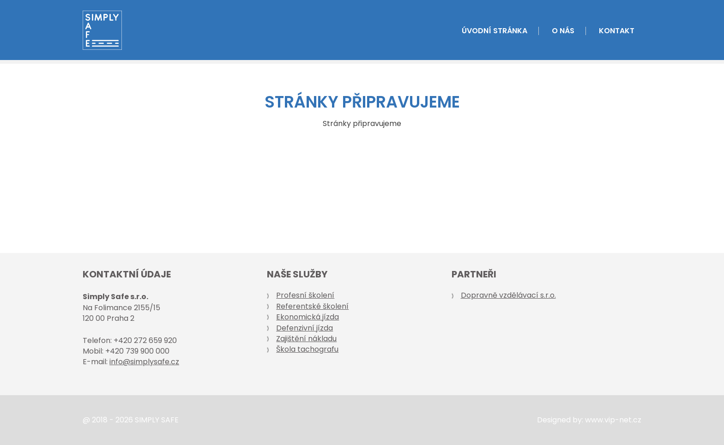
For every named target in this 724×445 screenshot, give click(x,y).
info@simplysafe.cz (144, 361)
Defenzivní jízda (304, 328)
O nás (563, 31)
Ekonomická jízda (307, 317)
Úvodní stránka (494, 31)
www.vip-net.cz (613, 420)
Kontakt (616, 31)
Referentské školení (312, 306)
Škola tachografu (307, 349)
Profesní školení (305, 295)
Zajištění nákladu (306, 338)
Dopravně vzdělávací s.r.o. (508, 295)
